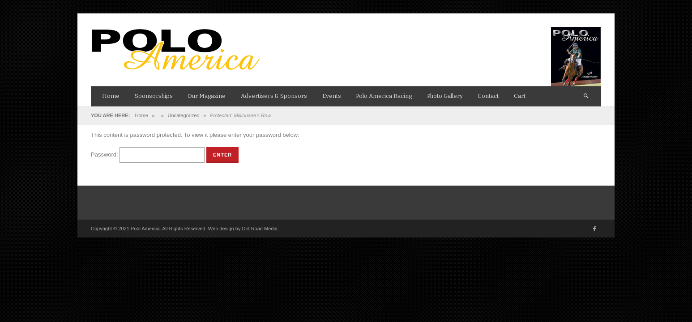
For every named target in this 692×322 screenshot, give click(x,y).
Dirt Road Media (259, 228)
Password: (148, 154)
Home (141, 115)
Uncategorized (184, 115)
